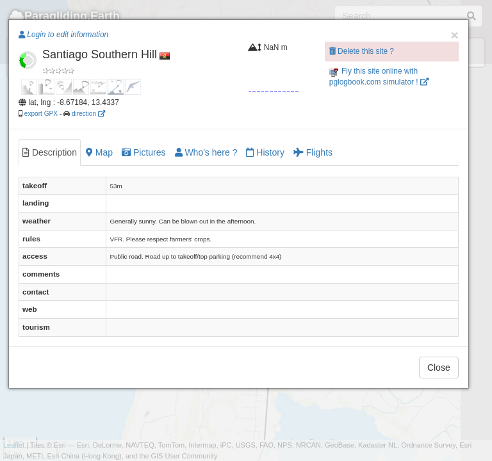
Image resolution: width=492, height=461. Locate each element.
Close (438, 367)
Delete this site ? (361, 51)
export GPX (41, 113)
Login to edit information (63, 34)
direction (88, 113)
